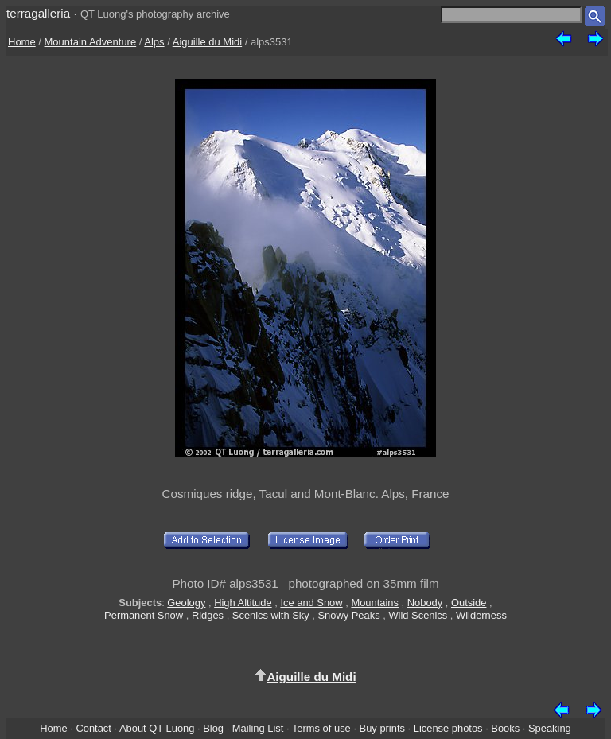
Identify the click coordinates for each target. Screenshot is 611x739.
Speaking (549, 728)
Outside (468, 603)
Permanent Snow (143, 615)
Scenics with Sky (270, 615)
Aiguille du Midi (207, 42)
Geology (186, 603)
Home (22, 42)
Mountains (375, 603)
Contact (93, 728)
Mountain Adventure (91, 42)
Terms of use (321, 728)
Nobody (425, 603)
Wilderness (481, 615)
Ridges (208, 615)
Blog (213, 728)
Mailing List (258, 728)
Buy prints (382, 728)
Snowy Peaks (348, 615)
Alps (154, 42)
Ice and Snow (311, 603)
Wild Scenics (417, 615)
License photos (448, 728)
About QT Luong (156, 728)
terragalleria (38, 13)
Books (505, 728)
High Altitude (242, 603)
